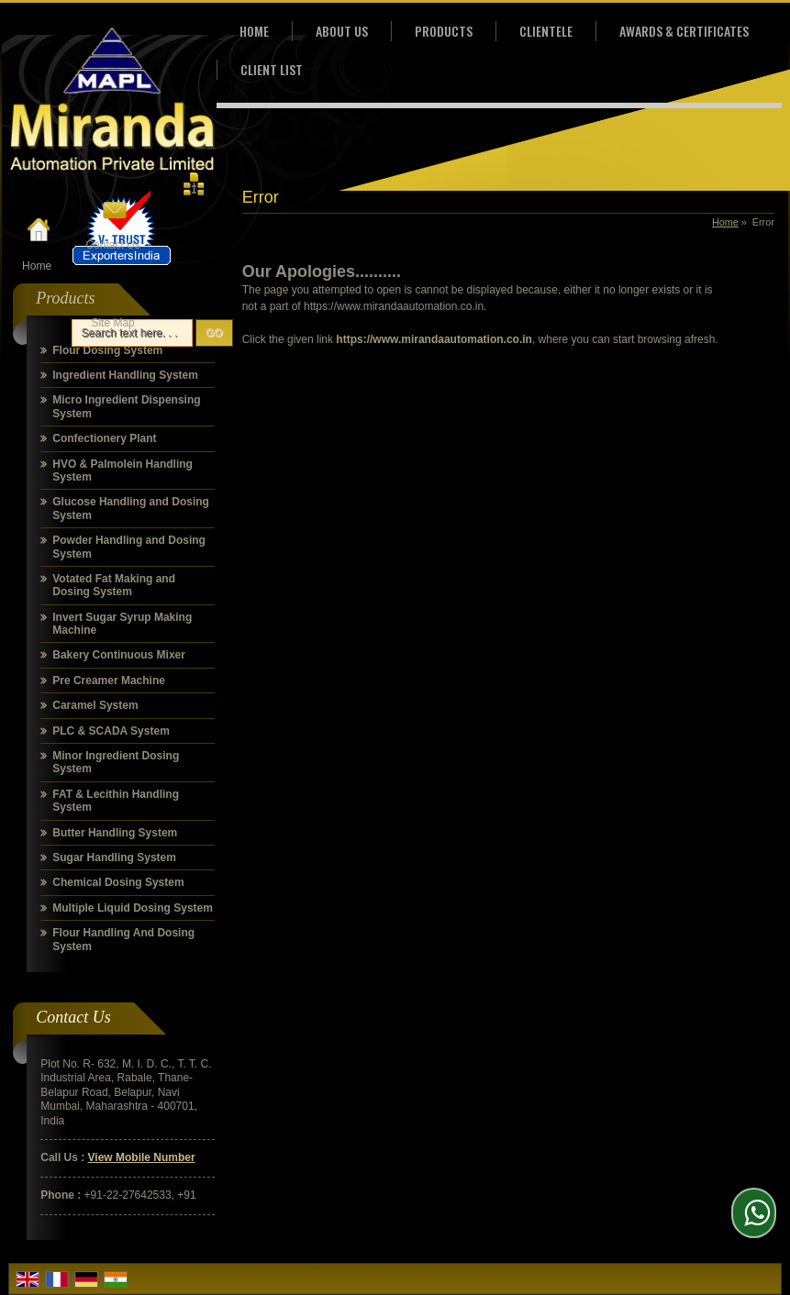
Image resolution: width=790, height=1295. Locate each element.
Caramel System (95, 705)
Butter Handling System (114, 832)
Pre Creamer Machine (108, 680)
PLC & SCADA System (111, 731)
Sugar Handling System (114, 857)
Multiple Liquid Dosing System (132, 908)
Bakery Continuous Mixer (118, 654)
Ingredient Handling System (125, 375)
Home (36, 266)
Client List (271, 69)
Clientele (546, 30)
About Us (342, 30)
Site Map (112, 322)
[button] (141, 1157)
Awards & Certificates (684, 30)
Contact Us (112, 244)
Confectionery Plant (104, 438)
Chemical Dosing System (118, 882)
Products (444, 30)
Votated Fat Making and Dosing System (113, 585)
